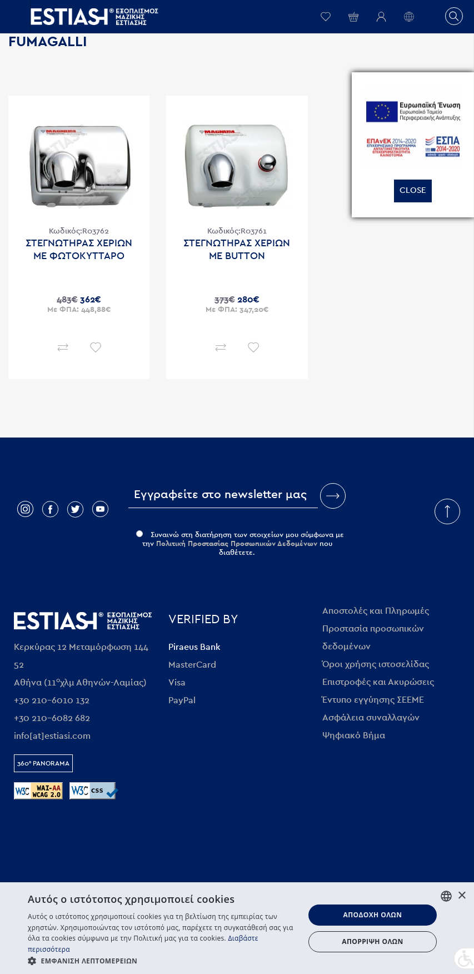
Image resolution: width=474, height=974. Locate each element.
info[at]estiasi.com (52, 736)
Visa (177, 682)
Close (413, 190)
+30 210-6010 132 (51, 700)
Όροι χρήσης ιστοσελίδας (375, 664)
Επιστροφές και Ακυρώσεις (378, 682)
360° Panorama (43, 763)
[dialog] (237, 928)
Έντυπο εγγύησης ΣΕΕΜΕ (373, 699)
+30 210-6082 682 (52, 718)
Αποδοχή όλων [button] (372, 915)
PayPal (182, 700)
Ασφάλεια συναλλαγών (371, 717)
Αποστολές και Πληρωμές (375, 611)
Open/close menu (15, 16)
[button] (162, 960)
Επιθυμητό (95, 347)
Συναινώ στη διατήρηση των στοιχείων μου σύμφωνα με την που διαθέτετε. (240, 543)
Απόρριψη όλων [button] (372, 941)
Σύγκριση (62, 347)
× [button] (461, 896)
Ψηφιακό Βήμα (353, 735)
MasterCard (192, 664)
